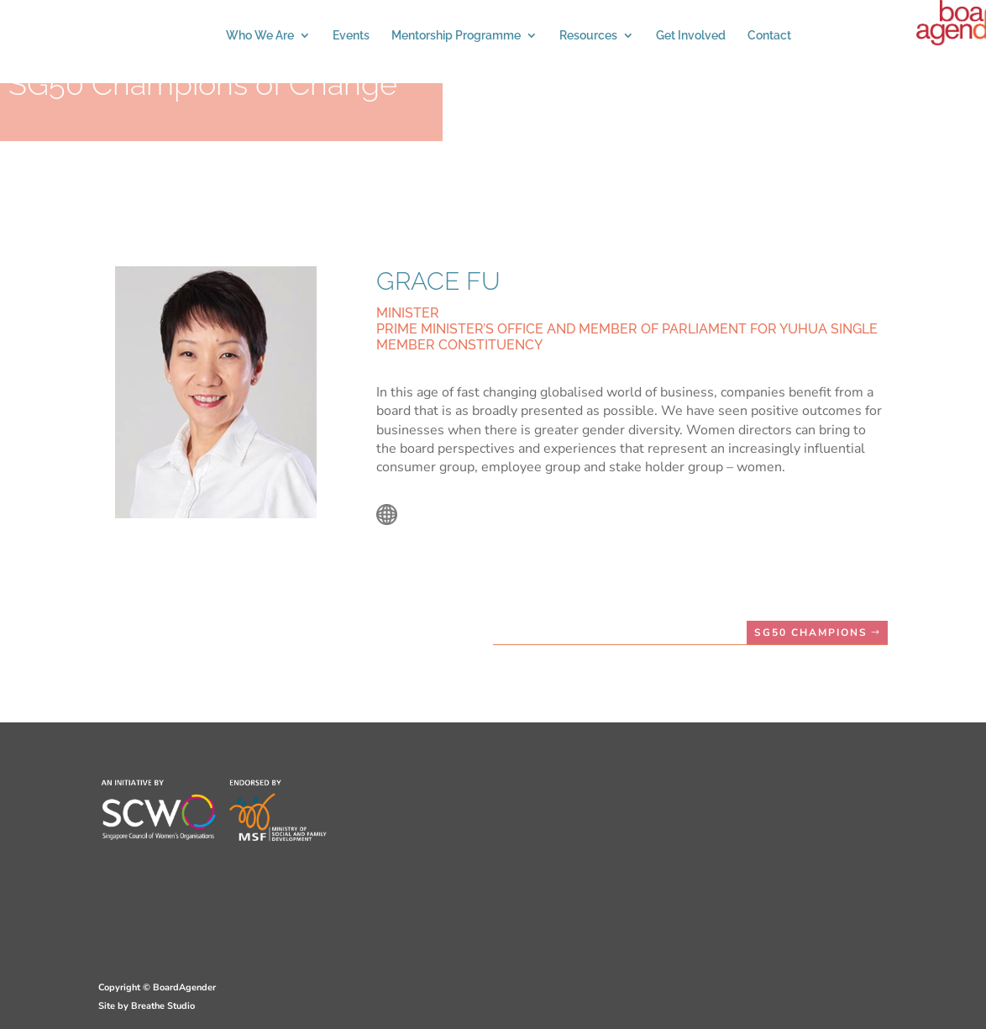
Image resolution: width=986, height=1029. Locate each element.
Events (351, 35)
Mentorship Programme (456, 35)
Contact (769, 35)
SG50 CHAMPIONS (811, 632)
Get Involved (691, 35)
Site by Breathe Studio (146, 1006)
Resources (588, 35)
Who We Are (260, 35)
